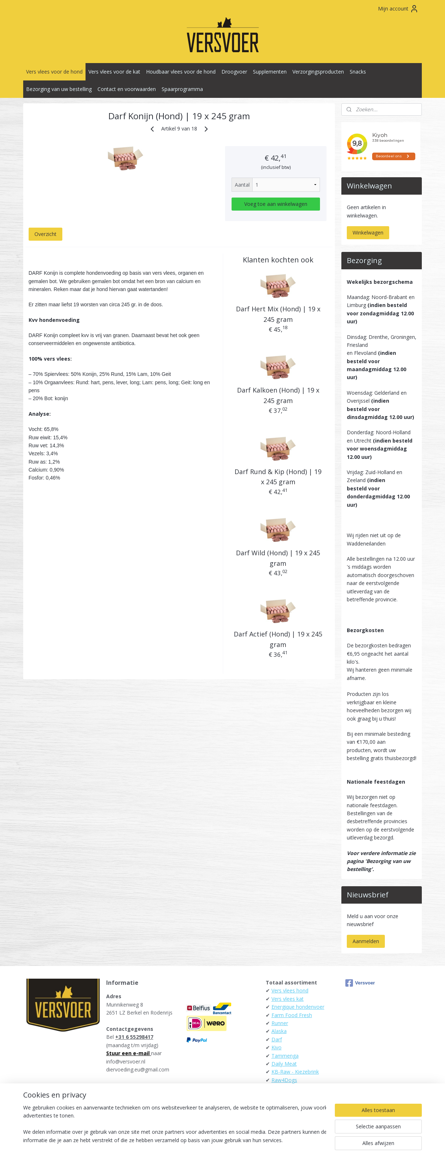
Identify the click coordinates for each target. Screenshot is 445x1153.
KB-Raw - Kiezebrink (295, 1071)
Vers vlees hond (289, 990)
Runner (279, 1023)
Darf (276, 1039)
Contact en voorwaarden (126, 89)
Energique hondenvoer (297, 1006)
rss (205, 1139)
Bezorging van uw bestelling (59, 89)
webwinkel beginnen (233, 1139)
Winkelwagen (368, 232)
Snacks (358, 71)
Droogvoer (234, 71)
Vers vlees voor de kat (114, 71)
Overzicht (45, 234)
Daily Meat (284, 1063)
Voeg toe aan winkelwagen (275, 203)
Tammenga (285, 1055)
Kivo (276, 1047)
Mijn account (398, 8)
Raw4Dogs (284, 1080)
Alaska (279, 1031)
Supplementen (270, 71)
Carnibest (282, 1087)
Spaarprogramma (182, 89)
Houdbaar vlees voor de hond (181, 71)
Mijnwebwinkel (296, 1139)
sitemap (190, 1139)
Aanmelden (366, 941)
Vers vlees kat (287, 998)
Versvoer (360, 983)
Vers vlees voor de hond (54, 71)
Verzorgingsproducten (318, 71)
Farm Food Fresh (291, 1015)
